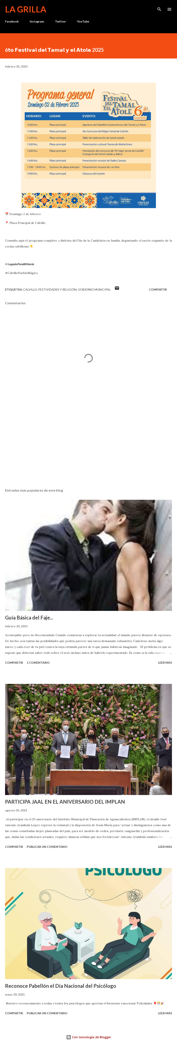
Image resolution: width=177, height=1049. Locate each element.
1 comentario (38, 662)
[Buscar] (159, 7)
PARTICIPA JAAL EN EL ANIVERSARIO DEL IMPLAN (65, 802)
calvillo (30, 289)
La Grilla (25, 9)
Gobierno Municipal (94, 289)
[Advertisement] (88, 445)
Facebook (12, 21)
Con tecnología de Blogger (88, 1037)
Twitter (60, 21)
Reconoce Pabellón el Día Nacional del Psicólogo (60, 986)
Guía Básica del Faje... (29, 617)
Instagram (37, 21)
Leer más (165, 662)
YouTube (83, 21)
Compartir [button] (158, 289)
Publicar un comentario (47, 846)
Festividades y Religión (57, 289)
